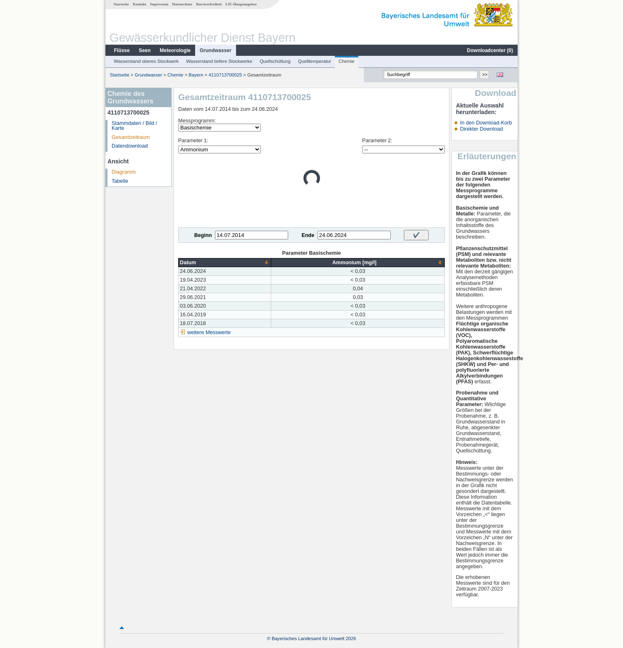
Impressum (159, 4)
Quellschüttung (275, 61)
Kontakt (139, 4)
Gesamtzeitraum (131, 137)
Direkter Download (481, 129)
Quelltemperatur (314, 61)
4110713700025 (225, 74)
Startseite (121, 4)
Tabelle (120, 181)
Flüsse (122, 50)
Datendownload (130, 146)
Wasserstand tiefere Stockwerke (219, 61)
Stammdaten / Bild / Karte (134, 126)
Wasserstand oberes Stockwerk (146, 61)
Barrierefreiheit (209, 4)
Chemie (347, 61)
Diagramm (124, 172)
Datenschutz (182, 4)
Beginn (203, 235)
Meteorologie (175, 50)
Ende (307, 235)
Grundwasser (216, 50)
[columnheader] (225, 262)
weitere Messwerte (209, 332)
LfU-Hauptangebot (241, 4)
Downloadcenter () (490, 50)
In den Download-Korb (486, 123)
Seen (145, 50)
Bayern (196, 74)
